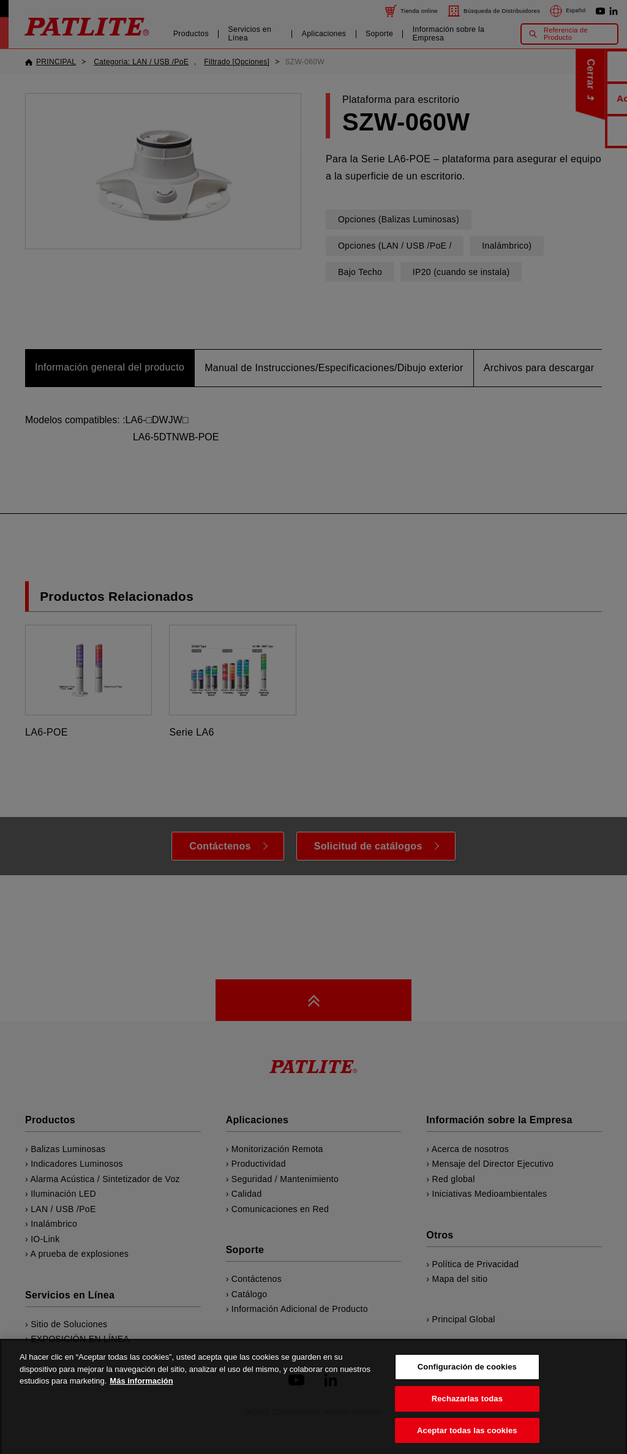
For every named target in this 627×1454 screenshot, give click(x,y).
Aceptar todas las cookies (467, 1440)
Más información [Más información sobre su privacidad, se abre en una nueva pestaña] (141, 1390)
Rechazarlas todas (467, 1408)
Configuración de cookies (467, 1376)
